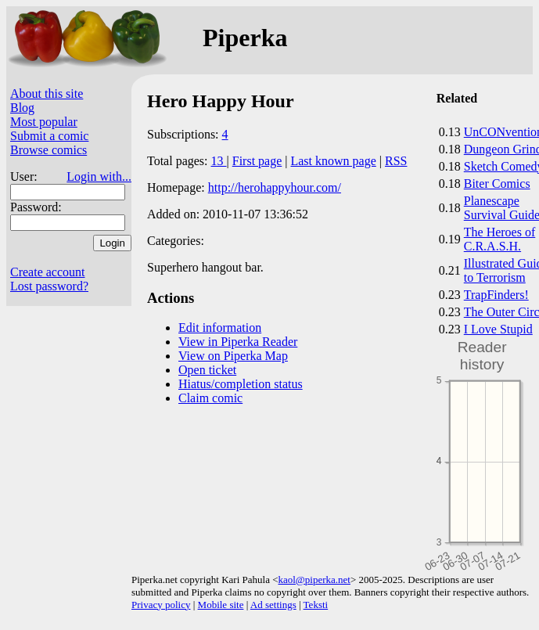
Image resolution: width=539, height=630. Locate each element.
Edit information (219, 327)
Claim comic (210, 398)
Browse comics (48, 150)
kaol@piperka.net (314, 579)
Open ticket (207, 369)
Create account (47, 272)
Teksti (316, 604)
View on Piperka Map (233, 355)
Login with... (98, 176)
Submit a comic (49, 135)
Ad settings (273, 604)
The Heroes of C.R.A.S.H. (500, 239)
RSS (396, 160)
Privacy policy (160, 604)
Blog (22, 107)
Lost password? (49, 286)
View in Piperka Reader (237, 341)
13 (219, 160)
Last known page (333, 160)
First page (257, 160)
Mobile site (221, 604)
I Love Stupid (498, 329)
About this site (46, 93)
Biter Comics (497, 183)
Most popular (43, 121)
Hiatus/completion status (240, 384)
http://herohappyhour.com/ (274, 187)
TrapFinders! (496, 294)
